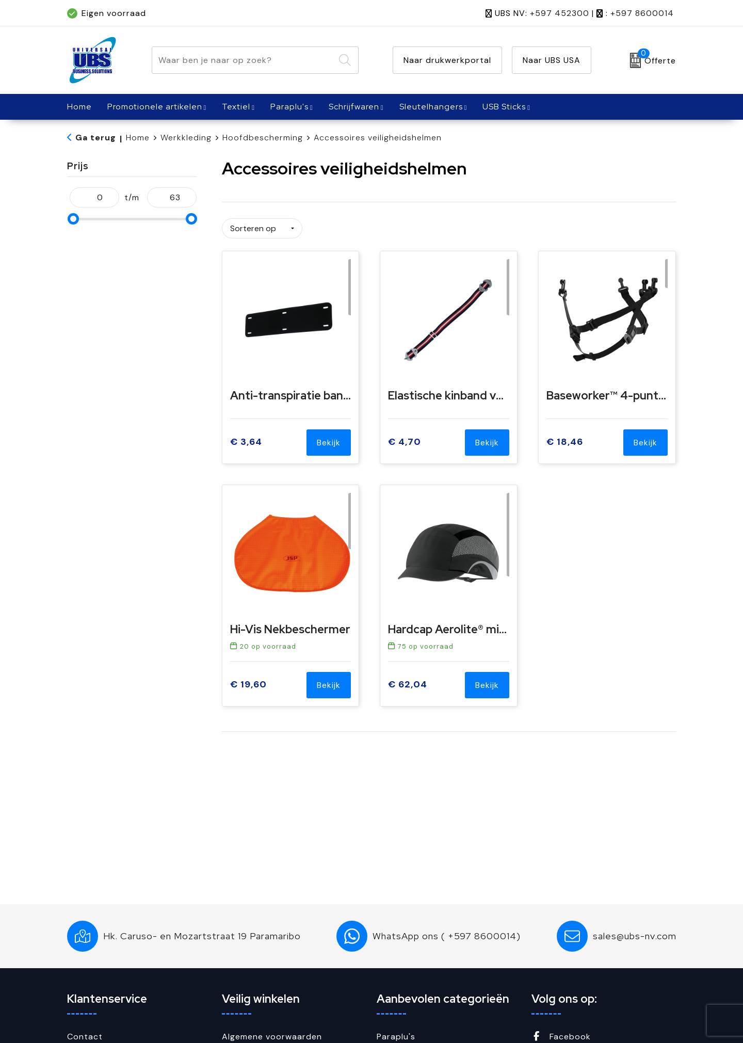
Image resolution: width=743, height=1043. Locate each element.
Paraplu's (289, 106)
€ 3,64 (246, 439)
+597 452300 (559, 13)
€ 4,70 (404, 439)
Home (138, 137)
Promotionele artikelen (154, 106)
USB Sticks (504, 106)
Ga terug (95, 137)
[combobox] (243, 60)
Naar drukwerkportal (447, 60)
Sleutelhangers (431, 106)
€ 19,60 (248, 681)
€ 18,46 (564, 439)
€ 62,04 (407, 681)
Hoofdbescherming (262, 137)
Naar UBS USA (551, 60)
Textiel (236, 106)
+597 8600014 (642, 13)
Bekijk (329, 439)
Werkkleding (186, 137)
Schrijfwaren (354, 106)
